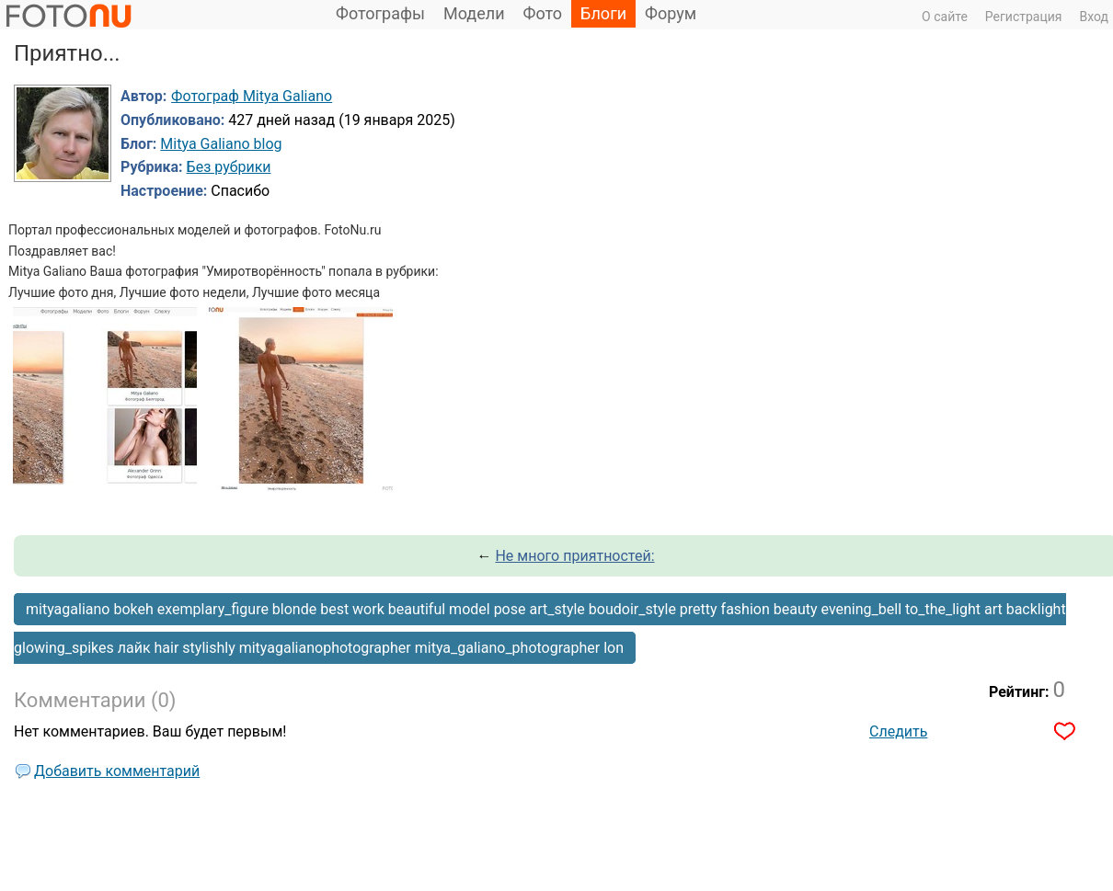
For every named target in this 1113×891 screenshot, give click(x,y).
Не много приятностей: (574, 556)
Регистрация (1023, 16)
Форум (670, 13)
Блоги (603, 13)
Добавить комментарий (117, 771)
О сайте (945, 16)
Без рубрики (229, 167)
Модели (474, 13)
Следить (898, 731)
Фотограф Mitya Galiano (251, 96)
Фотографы (380, 13)
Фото (543, 13)
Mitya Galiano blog (220, 144)
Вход (1094, 16)
